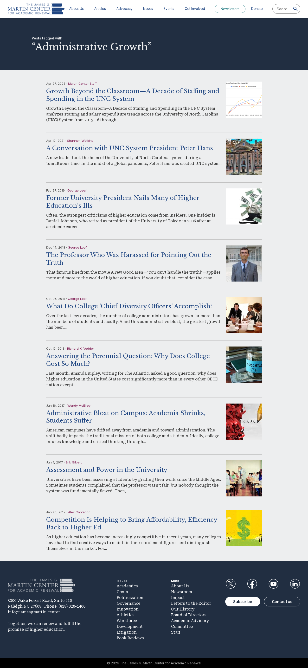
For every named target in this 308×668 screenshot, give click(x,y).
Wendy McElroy (78, 405)
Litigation (127, 632)
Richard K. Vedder (80, 348)
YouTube (273, 583)
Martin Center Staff (82, 83)
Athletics (126, 615)
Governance (128, 603)
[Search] (295, 9)
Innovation (128, 609)
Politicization (130, 597)
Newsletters (230, 9)
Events (169, 8)
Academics (127, 586)
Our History (182, 609)
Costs (122, 592)
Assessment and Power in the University (106, 469)
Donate (257, 8)
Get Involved (195, 8)
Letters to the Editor (191, 603)
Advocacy (124, 8)
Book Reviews (130, 638)
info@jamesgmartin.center (34, 612)
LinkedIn (295, 583)
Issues (148, 8)
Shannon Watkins (80, 140)
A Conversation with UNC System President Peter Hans (129, 148)
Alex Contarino (79, 512)
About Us (76, 8)
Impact (178, 597)
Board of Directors (188, 615)
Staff (175, 632)
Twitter (230, 583)
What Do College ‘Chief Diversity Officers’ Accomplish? (129, 306)
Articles (100, 8)
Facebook (252, 583)
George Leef (76, 190)
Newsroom (181, 592)
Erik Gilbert (74, 462)
